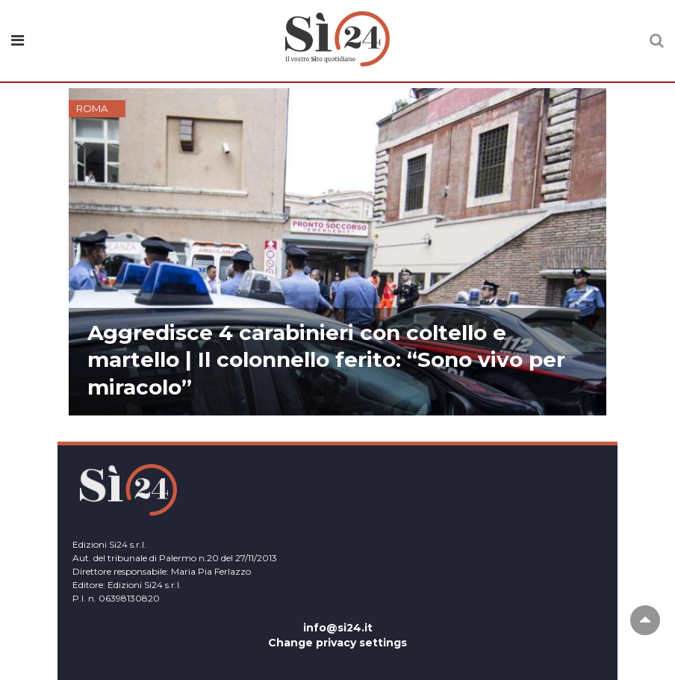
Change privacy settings (337, 642)
